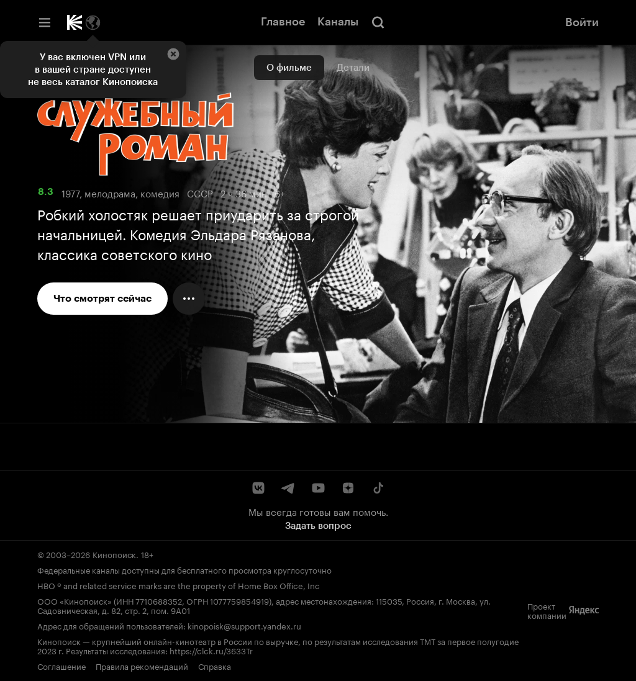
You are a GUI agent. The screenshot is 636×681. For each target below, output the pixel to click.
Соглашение (61, 665)
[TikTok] (377, 487)
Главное (283, 22)
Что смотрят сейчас (102, 298)
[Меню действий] (189, 298)
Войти (582, 22)
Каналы (337, 22)
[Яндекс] (584, 610)
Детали (353, 67)
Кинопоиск (114, 554)
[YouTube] (318, 487)
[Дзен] (347, 487)
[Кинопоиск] (74, 22)
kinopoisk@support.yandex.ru (244, 625)
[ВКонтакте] (258, 487)
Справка (214, 665)
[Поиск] (378, 22)
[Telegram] (288, 487)
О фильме (289, 67)
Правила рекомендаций (142, 665)
